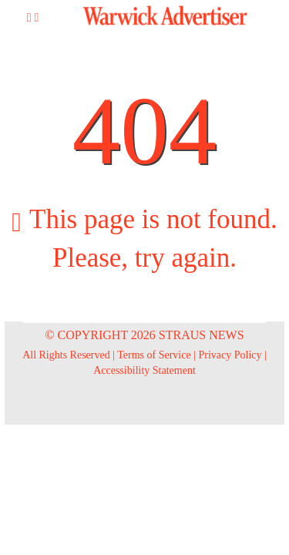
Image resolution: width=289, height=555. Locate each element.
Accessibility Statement (144, 370)
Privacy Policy (230, 355)
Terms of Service (153, 355)
